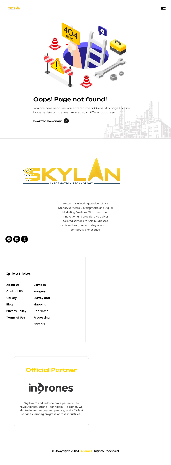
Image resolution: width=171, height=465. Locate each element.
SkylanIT (86, 450)
